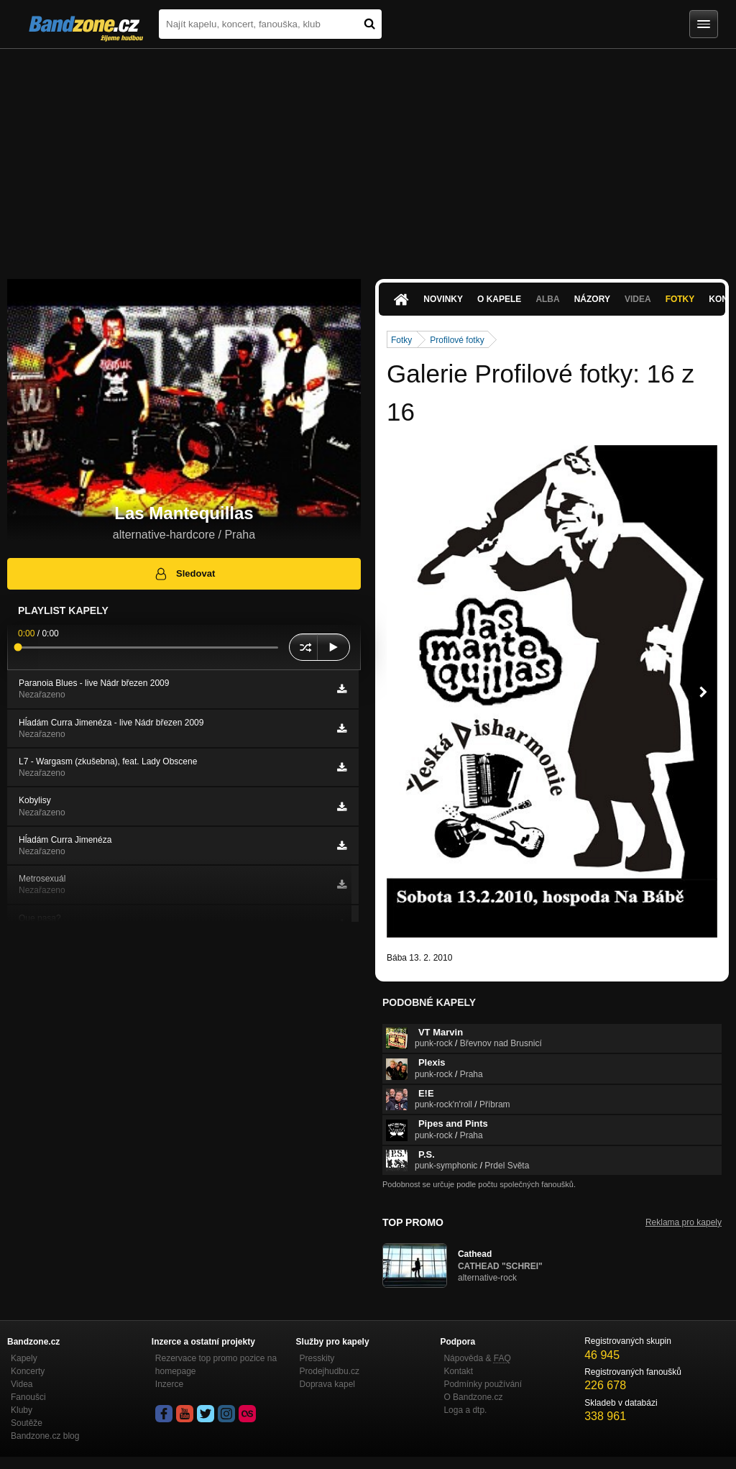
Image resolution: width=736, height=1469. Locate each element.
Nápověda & (476, 1358)
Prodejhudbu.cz (329, 1371)
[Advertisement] (368, 156)
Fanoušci (28, 1397)
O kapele (499, 299)
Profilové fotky (457, 340)
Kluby (21, 1410)
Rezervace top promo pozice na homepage (216, 1364)
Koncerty (28, 1371)
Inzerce (169, 1384)
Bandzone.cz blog (45, 1436)
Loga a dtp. (465, 1410)
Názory (592, 299)
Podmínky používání (482, 1384)
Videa (638, 299)
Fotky (680, 299)
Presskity (317, 1358)
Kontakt (458, 1371)
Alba (547, 299)
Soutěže (26, 1423)
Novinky (443, 299)
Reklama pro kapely (683, 1222)
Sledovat (184, 574)
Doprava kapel (327, 1384)
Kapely (24, 1358)
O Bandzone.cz (472, 1397)
